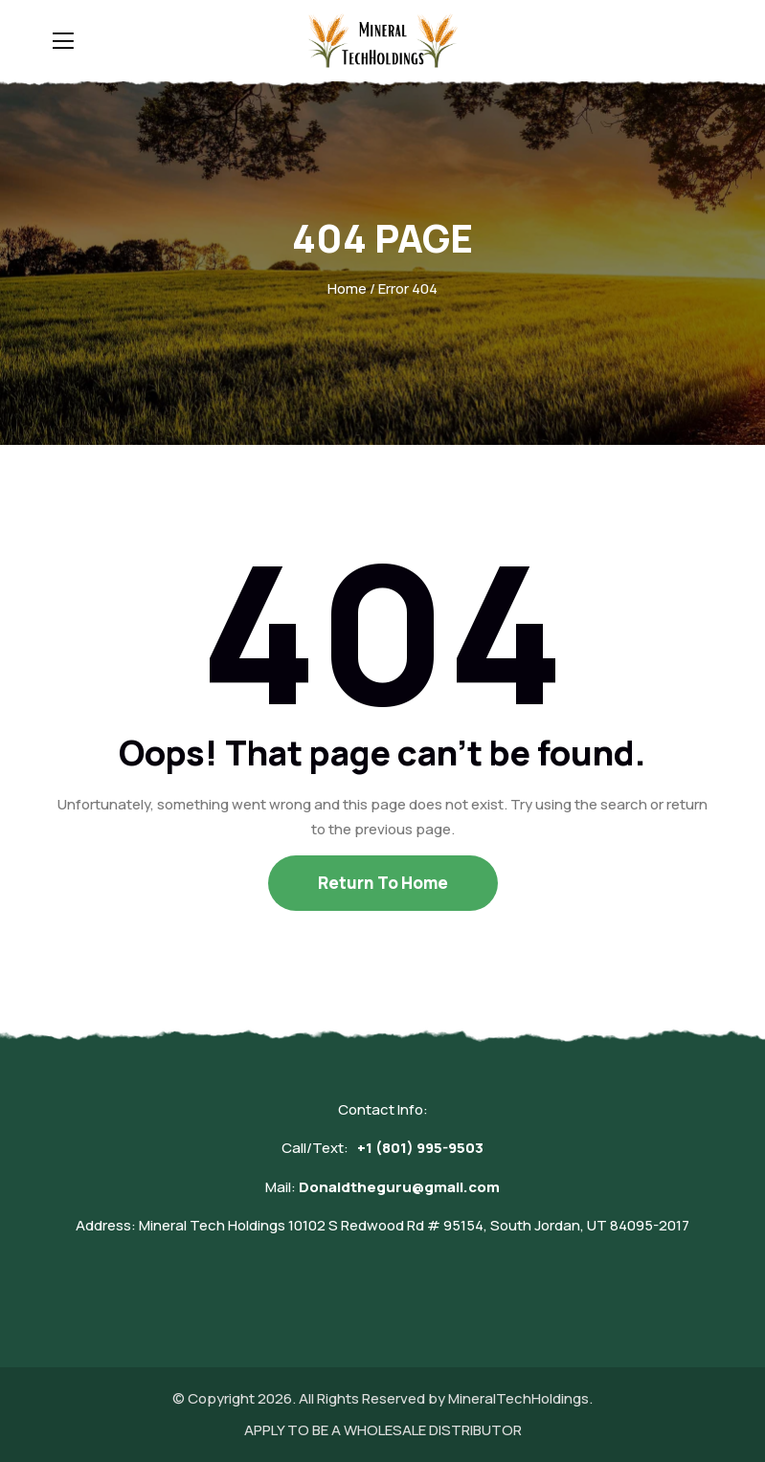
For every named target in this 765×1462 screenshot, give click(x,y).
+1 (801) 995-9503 (420, 1148)
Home (347, 288)
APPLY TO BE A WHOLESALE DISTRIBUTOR (383, 1430)
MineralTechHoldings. (520, 1398)
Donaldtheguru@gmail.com (399, 1187)
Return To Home (383, 883)
